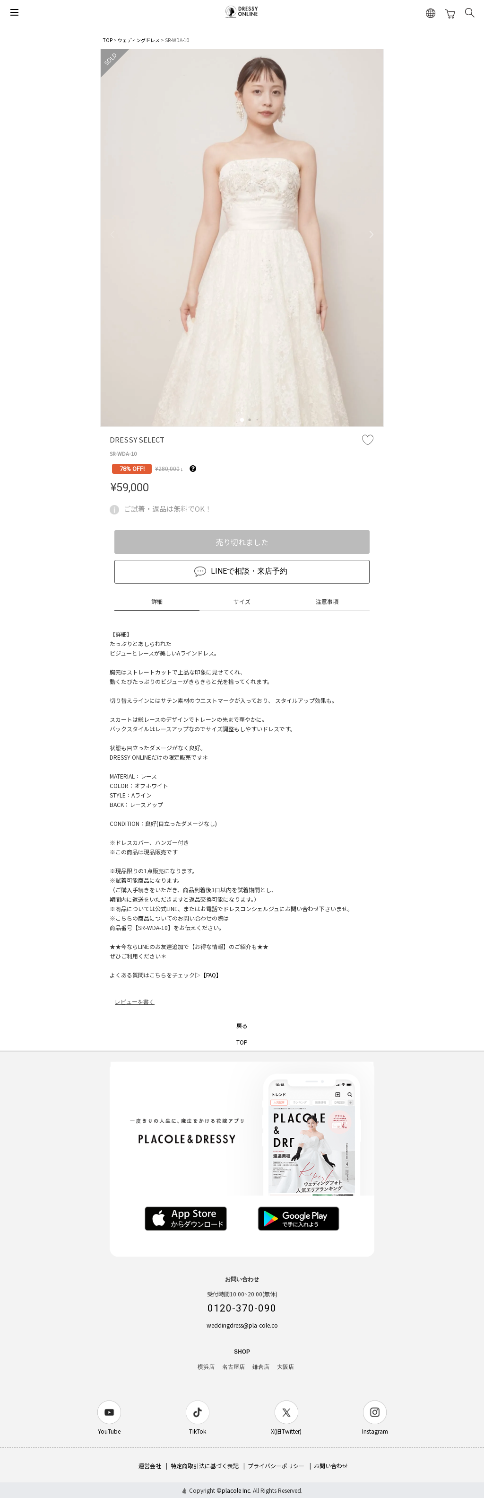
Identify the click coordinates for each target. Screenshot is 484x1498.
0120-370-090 (242, 1308)
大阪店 (285, 1367)
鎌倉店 (260, 1367)
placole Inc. (236, 1490)
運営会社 (149, 1466)
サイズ (242, 601)
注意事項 (327, 601)
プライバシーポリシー (276, 1466)
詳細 (157, 601)
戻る (242, 1025)
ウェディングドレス (139, 40)
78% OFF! (132, 468)
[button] (242, 420)
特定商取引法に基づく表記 (205, 1466)
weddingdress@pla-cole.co (242, 1325)
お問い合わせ (331, 1466)
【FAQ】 (211, 975)
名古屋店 (233, 1367)
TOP (107, 40)
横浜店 (206, 1367)
